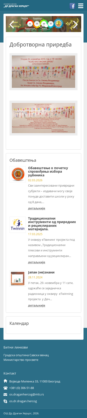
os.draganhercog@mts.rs (26, 394)
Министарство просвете (20, 360)
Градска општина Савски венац (26, 355)
